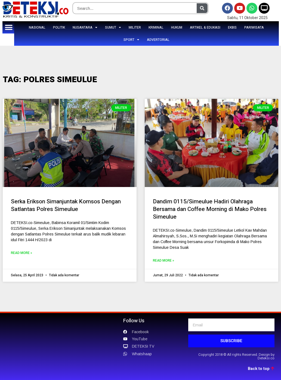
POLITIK (59, 27)
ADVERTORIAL (158, 39)
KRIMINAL (156, 27)
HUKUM (176, 27)
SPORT (131, 39)
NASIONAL (37, 27)
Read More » (21, 253)
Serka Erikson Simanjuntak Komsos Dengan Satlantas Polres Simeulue (66, 205)
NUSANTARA (85, 27)
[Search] (202, 8)
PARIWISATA (254, 27)
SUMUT (113, 27)
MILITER (135, 27)
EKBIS (232, 27)
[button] (8, 27)
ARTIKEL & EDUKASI (205, 27)
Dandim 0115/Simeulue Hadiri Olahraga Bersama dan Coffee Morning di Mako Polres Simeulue (210, 209)
